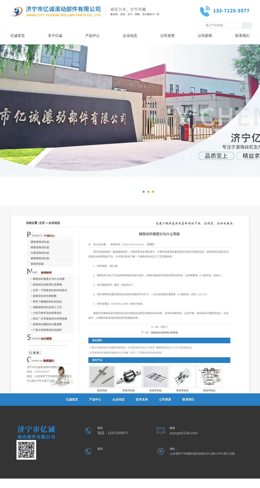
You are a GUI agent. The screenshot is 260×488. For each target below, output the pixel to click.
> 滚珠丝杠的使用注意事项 (46, 284)
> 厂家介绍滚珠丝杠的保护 (46, 330)
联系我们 (242, 36)
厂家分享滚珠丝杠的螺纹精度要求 (107, 347)
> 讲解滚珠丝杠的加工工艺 (46, 307)
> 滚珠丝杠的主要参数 (44, 296)
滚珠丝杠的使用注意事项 (164, 332)
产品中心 (92, 36)
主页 (42, 222)
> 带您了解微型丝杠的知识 (46, 301)
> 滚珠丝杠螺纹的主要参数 (46, 324)
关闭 (150, 244)
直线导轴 (102, 390)
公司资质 (167, 36)
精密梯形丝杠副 (40, 258)
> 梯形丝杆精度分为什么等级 (48, 279)
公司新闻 (205, 36)
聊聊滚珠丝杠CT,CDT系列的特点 (174, 347)
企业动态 (130, 36)
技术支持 (142, 399)
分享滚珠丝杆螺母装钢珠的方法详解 (108, 352)
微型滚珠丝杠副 (40, 242)
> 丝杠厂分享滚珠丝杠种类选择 (49, 318)
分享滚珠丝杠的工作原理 (141, 347)
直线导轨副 (128, 390)
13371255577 (252, 219)
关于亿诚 (55, 36)
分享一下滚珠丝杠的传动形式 (146, 352)
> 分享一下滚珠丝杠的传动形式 (49, 290)
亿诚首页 (17, 36)
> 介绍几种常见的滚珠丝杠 (46, 313)
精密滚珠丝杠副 (40, 247)
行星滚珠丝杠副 (40, 252)
